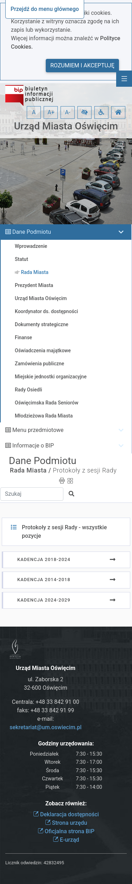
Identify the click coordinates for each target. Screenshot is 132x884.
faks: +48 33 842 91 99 (45, 710)
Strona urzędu (66, 822)
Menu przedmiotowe (38, 430)
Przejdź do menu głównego (45, 9)
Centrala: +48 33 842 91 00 (45, 702)
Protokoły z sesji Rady (85, 470)
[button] (84, 112)
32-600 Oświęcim (45, 687)
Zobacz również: (66, 803)
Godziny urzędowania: (66, 743)
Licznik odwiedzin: (23, 862)
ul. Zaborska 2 (45, 679)
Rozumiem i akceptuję (82, 65)
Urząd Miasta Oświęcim (66, 126)
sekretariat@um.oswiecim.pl (45, 727)
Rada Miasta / (30, 470)
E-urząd (66, 839)
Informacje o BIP (33, 445)
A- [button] (67, 112)
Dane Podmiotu (31, 231)
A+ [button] (51, 112)
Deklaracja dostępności (66, 814)
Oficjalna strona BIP (66, 831)
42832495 (54, 862)
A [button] (34, 112)
